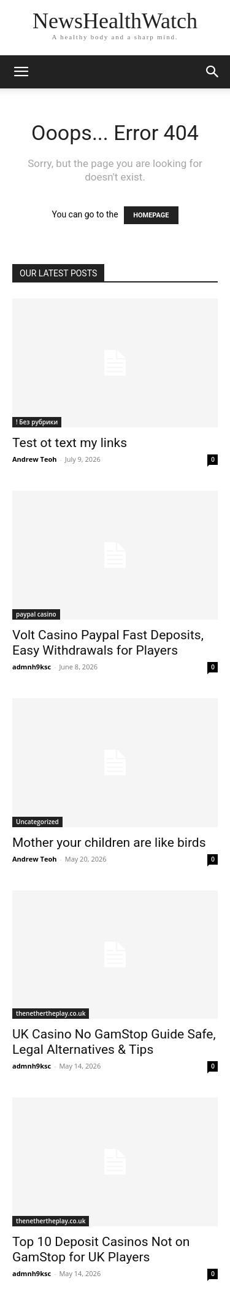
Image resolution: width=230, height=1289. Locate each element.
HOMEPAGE (151, 215)
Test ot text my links (69, 442)
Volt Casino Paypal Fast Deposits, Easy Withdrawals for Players (108, 643)
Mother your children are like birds (109, 842)
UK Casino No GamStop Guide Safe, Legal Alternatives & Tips (114, 1042)
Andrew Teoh (34, 459)
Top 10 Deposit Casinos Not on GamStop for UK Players (101, 1249)
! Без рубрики (37, 422)
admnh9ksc (31, 666)
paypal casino (36, 614)
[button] (20, 71)
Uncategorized (37, 821)
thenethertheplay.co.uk (50, 1013)
